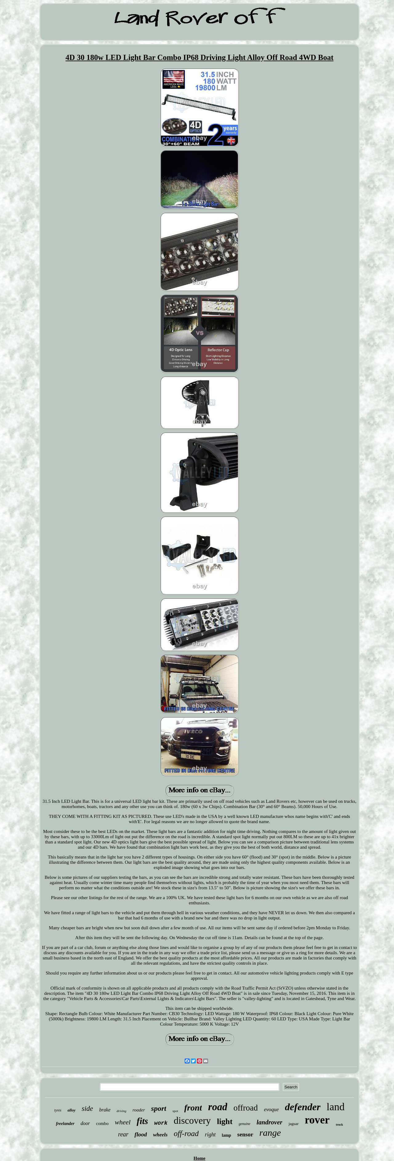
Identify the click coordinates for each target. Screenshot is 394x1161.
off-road (186, 1133)
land (336, 1106)
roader (139, 1109)
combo (102, 1123)
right (210, 1134)
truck (339, 1124)
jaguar (293, 1123)
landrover (269, 1122)
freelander (65, 1123)
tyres (57, 1110)
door (85, 1123)
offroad (245, 1107)
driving (122, 1111)
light (225, 1121)
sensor (245, 1134)
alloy (71, 1110)
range (270, 1132)
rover (317, 1120)
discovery (192, 1120)
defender (303, 1106)
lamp (226, 1135)
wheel (123, 1122)
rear (123, 1134)
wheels (160, 1135)
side (87, 1108)
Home (199, 1158)
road (217, 1106)
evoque (271, 1109)
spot (175, 1111)
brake (104, 1109)
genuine (244, 1124)
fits (142, 1121)
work (160, 1123)
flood (141, 1134)
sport (158, 1108)
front (193, 1107)
